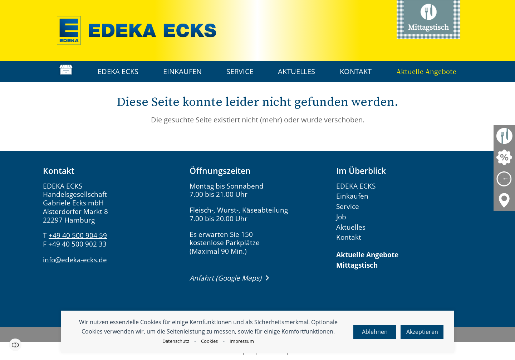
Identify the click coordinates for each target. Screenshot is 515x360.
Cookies (209, 341)
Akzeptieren (422, 332)
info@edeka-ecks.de (75, 259)
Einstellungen (15, 345)
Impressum (242, 341)
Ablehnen (375, 332)
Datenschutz (175, 341)
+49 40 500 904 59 (78, 235)
